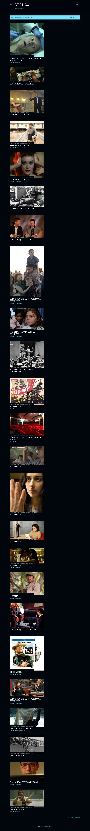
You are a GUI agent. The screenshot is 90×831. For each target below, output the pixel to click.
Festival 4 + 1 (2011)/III (20, 114)
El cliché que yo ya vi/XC (22, 239)
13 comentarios (18, 336)
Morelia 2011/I (17, 596)
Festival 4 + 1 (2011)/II (20, 145)
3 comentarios (18, 116)
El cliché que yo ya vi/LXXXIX (24, 630)
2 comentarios (18, 62)
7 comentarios (18, 181)
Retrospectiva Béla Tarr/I (22, 209)
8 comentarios (18, 86)
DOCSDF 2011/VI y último (21, 728)
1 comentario (18, 632)
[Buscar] (78, 4)
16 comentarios (18, 374)
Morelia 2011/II (17, 565)
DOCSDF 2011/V (17, 755)
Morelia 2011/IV (17, 515)
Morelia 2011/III (17, 542)
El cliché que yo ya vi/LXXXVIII (24, 782)
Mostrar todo (74, 17)
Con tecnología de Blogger (45, 826)
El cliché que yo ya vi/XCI (22, 84)
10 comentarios (18, 703)
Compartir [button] (12, 62)
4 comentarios (18, 211)
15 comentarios (18, 303)
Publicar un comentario (20, 147)
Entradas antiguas (74, 817)
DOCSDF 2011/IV (17, 809)
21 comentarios (18, 674)
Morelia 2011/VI (17, 406)
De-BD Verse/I (16, 672)
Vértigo (22, 5)
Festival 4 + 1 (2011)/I (19, 179)
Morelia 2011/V (17, 467)
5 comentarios (18, 468)
